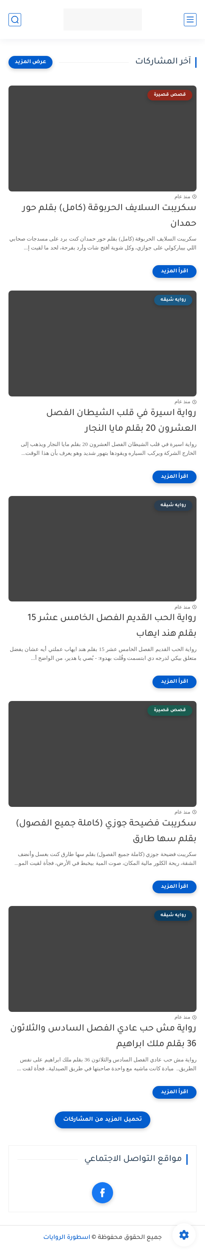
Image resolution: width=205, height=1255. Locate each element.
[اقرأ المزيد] (174, 271)
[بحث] (14, 19)
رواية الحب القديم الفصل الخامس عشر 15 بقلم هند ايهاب (112, 626)
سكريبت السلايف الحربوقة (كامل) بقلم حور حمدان (109, 216)
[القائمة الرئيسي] (190, 19)
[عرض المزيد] (30, 62)
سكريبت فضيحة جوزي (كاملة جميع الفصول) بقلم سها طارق (106, 832)
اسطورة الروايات (66, 1238)
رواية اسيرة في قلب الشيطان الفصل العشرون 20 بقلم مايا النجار (121, 421)
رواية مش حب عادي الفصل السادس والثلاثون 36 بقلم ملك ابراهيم (103, 1037)
